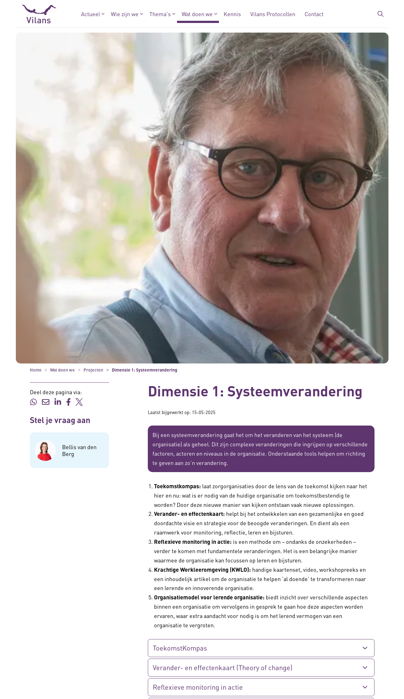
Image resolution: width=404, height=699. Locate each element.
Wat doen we (196, 13)
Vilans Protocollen (272, 13)
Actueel (90, 13)
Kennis (232, 13)
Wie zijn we (124, 13)
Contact (313, 13)
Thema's (159, 13)
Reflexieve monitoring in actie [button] (198, 687)
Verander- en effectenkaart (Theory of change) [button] (223, 667)
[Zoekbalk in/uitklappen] (380, 14)
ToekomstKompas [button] (180, 647)
